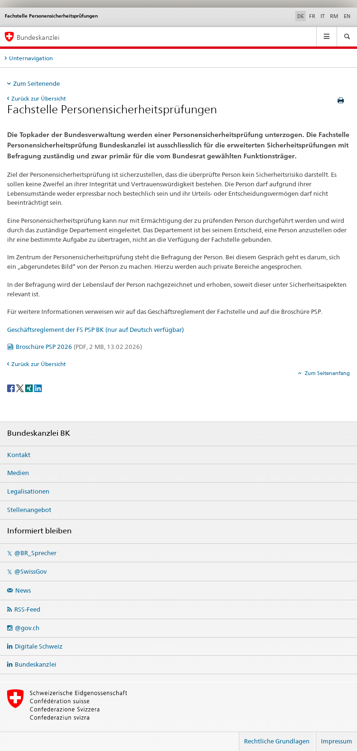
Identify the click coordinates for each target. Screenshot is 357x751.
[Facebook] (11, 387)
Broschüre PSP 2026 (79, 346)
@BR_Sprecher (35, 553)
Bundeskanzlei (35, 664)
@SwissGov (30, 571)
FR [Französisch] (312, 16)
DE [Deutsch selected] (300, 16)
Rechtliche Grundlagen (277, 741)
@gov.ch (27, 628)
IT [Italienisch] (322, 16)
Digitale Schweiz (39, 646)
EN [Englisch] (347, 16)
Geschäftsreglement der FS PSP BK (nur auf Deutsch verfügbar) (95, 329)
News (23, 590)
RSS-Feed (27, 609)
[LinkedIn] (38, 387)
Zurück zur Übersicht (38, 98)
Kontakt (18, 454)
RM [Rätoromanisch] (334, 16)
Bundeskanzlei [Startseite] (38, 37)
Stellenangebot (29, 509)
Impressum (336, 741)
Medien (18, 472)
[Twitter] (20, 387)
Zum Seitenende (36, 83)
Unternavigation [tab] (31, 58)
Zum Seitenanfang (326, 373)
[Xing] (29, 387)
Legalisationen (28, 491)
